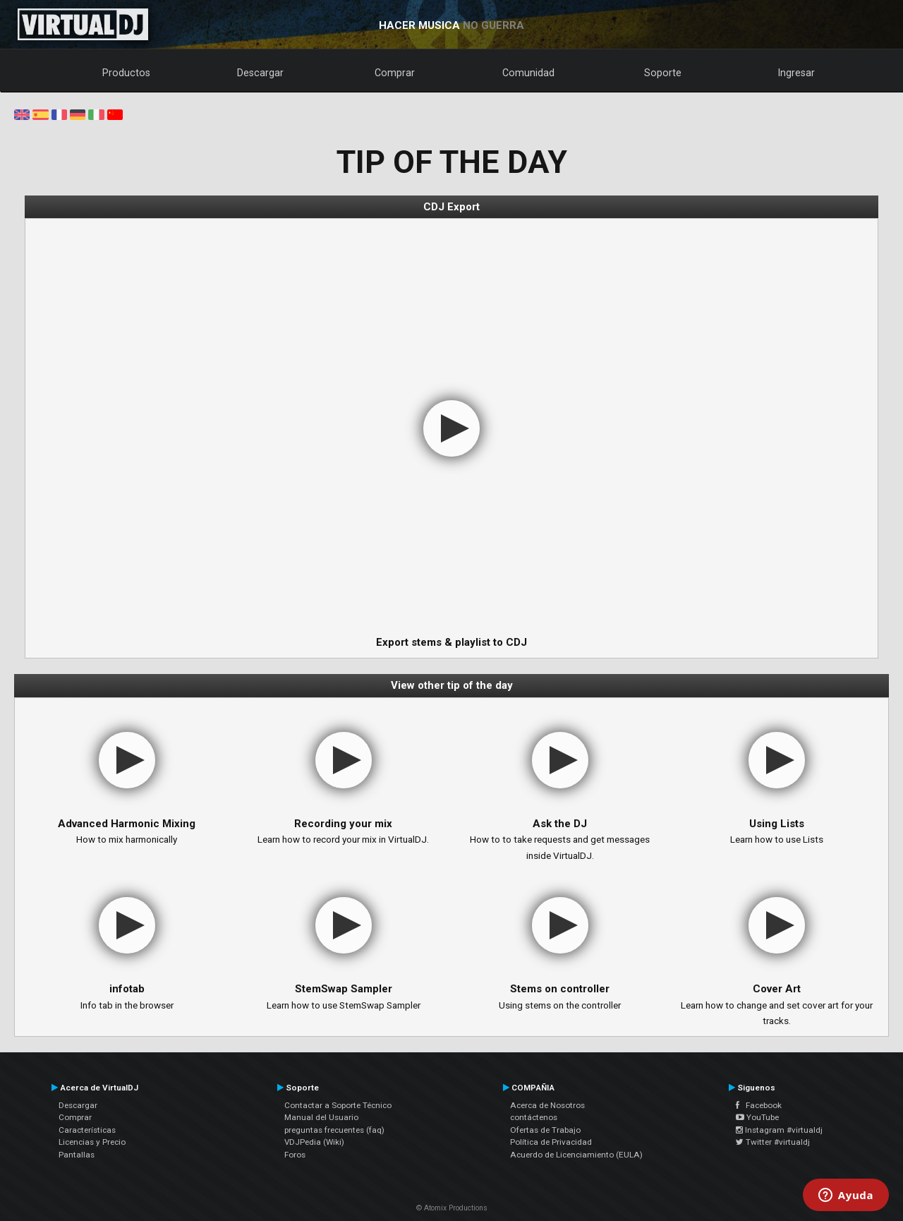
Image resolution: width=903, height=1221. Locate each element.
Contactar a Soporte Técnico (338, 1105)
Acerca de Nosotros (547, 1105)
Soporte (662, 72)
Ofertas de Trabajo (545, 1130)
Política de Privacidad (551, 1142)
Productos (126, 72)
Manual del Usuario (321, 1117)
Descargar (260, 72)
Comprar (395, 72)
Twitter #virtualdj (773, 1142)
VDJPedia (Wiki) (314, 1142)
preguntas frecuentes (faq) (334, 1130)
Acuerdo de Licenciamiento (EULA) (576, 1155)
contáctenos (533, 1117)
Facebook (759, 1105)
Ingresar (796, 72)
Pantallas (77, 1155)
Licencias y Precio (92, 1142)
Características (87, 1130)
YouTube (757, 1117)
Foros (294, 1155)
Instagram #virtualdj (779, 1130)
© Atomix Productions (451, 1208)
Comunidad (528, 72)
